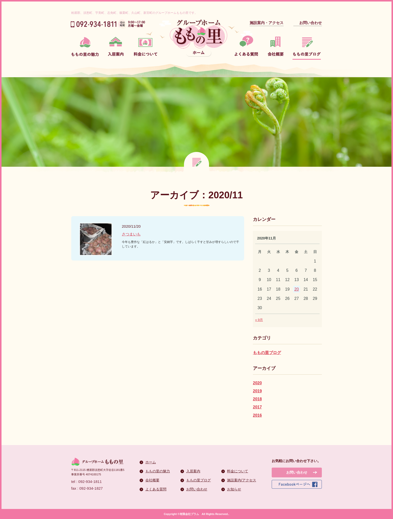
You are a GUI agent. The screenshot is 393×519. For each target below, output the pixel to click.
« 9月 (259, 320)
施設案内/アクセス (241, 480)
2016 (257, 415)
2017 (257, 407)
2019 (257, 391)
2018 (257, 399)
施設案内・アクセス (266, 23)
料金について (237, 471)
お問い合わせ (310, 23)
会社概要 (152, 480)
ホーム (150, 462)
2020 (257, 383)
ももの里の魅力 (157, 471)
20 (296, 289)
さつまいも (131, 234)
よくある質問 (155, 489)
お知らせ (234, 489)
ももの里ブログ (267, 353)
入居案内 (193, 471)
